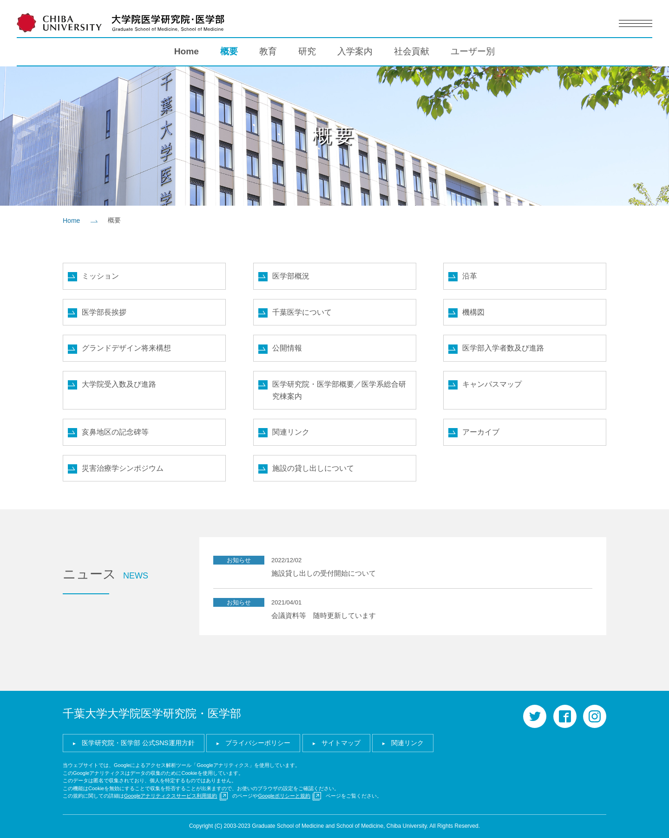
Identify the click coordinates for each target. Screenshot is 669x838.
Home (186, 51)
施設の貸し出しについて (313, 468)
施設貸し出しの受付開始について (323, 573)
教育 (268, 51)
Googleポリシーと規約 (284, 796)
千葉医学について (302, 312)
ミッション (100, 276)
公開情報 (287, 348)
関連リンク (290, 432)
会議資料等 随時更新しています (323, 615)
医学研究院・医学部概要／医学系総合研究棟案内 (339, 390)
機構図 (473, 312)
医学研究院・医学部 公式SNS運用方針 (138, 743)
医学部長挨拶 (104, 312)
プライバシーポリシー (257, 743)
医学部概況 (290, 276)
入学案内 (355, 51)
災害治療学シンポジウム (123, 468)
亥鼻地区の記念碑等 (115, 432)
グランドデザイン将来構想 (126, 348)
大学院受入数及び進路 (119, 384)
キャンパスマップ (492, 384)
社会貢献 (411, 51)
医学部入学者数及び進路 (503, 348)
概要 (229, 51)
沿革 (469, 276)
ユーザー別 (473, 51)
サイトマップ (341, 743)
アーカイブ (480, 432)
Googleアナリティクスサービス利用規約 (170, 796)
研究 (307, 51)
